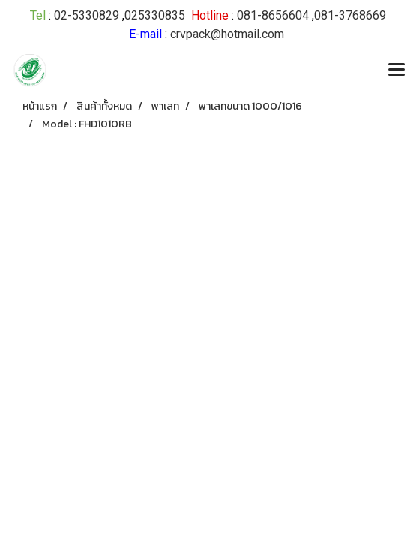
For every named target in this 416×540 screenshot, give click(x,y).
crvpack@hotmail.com (227, 34)
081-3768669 (350, 15)
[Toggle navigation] (396, 70)
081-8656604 (273, 15)
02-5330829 (86, 15)
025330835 (154, 15)
